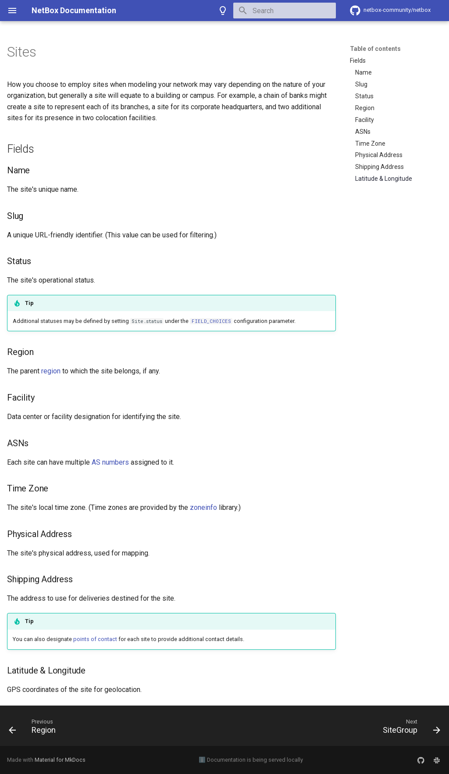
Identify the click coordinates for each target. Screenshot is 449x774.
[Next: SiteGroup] (409, 728)
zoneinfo (203, 507)
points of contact (95, 639)
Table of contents (375, 48)
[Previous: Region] (35, 728)
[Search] (284, 10)
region (51, 371)
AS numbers (110, 462)
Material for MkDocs (60, 759)
